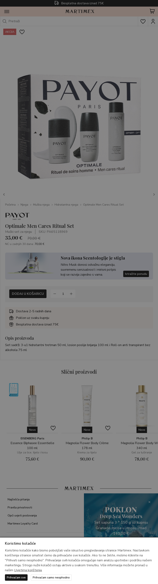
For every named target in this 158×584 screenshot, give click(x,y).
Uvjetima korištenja (28, 570)
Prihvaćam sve (16, 577)
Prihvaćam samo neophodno (51, 577)
